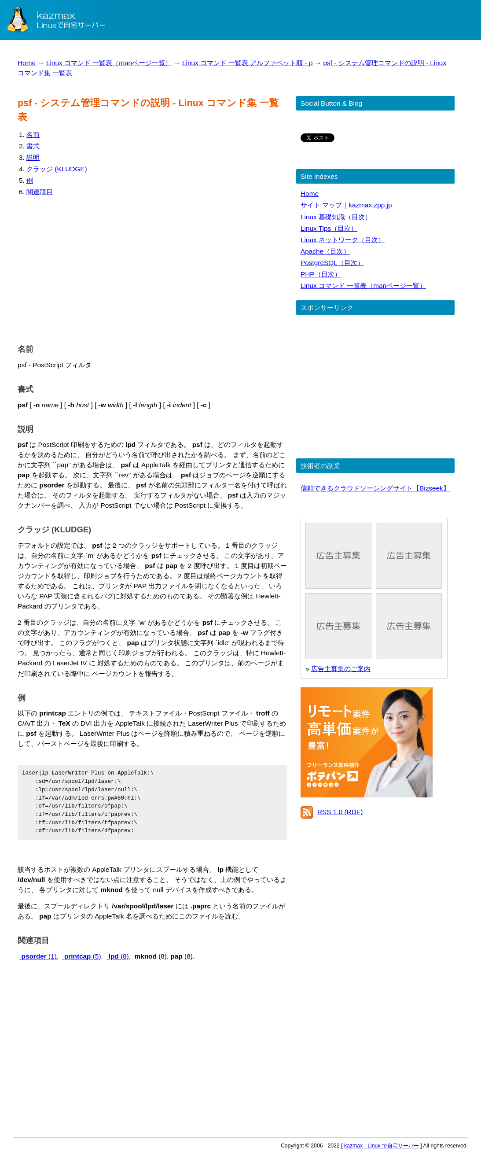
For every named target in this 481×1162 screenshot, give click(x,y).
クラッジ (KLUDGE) (56, 169)
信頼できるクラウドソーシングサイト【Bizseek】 (375, 488)
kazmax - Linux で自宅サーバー (381, 1146)
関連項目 (39, 192)
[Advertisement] (152, 268)
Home (27, 62)
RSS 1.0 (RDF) (340, 811)
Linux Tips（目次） (329, 228)
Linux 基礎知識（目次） (336, 217)
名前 (33, 134)
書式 (33, 146)
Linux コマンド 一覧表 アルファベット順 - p (247, 62)
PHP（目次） (321, 274)
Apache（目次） (325, 251)
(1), (39, 956)
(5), (82, 956)
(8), (118, 956)
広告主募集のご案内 (341, 668)
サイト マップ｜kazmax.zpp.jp (346, 205)
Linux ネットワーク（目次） (343, 239)
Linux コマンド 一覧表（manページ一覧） (109, 62)
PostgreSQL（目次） (332, 262)
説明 (33, 157)
